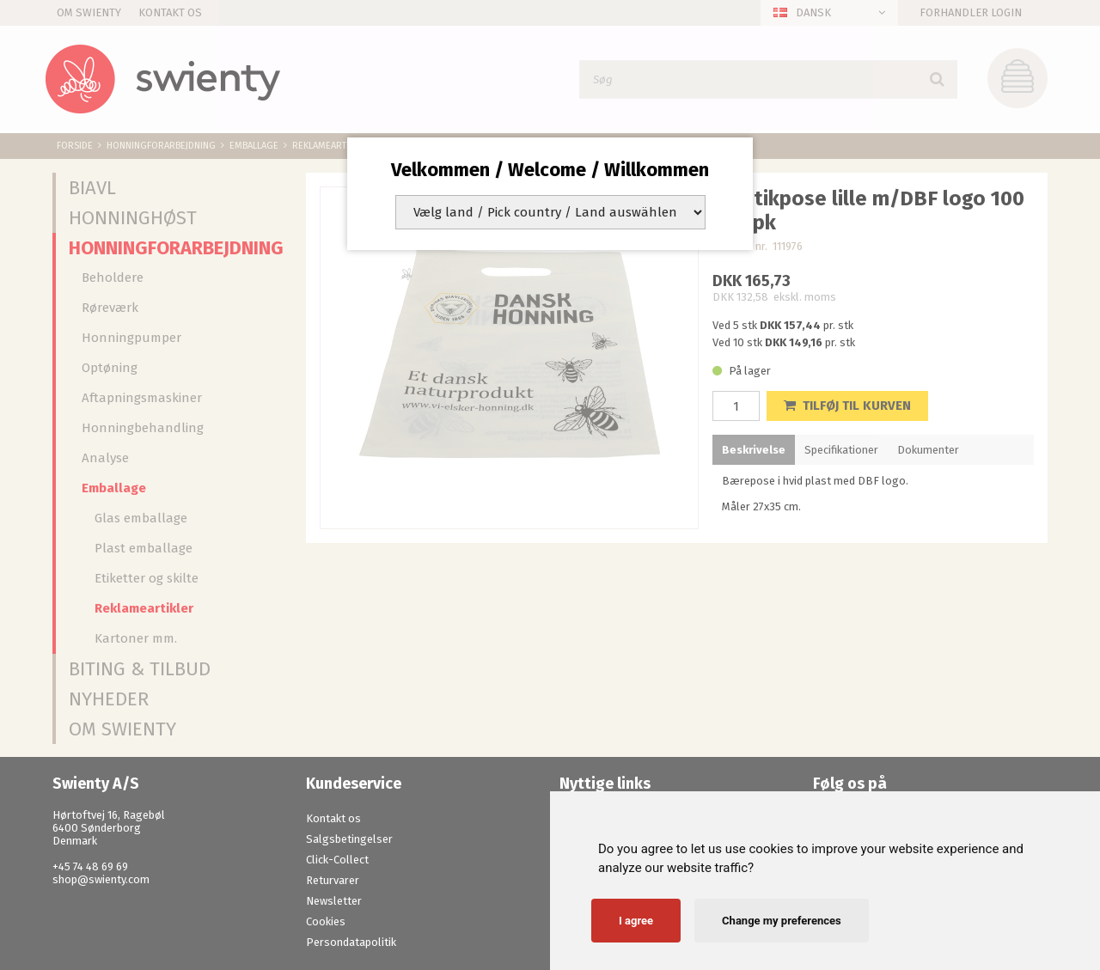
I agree (636, 920)
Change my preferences (781, 920)
